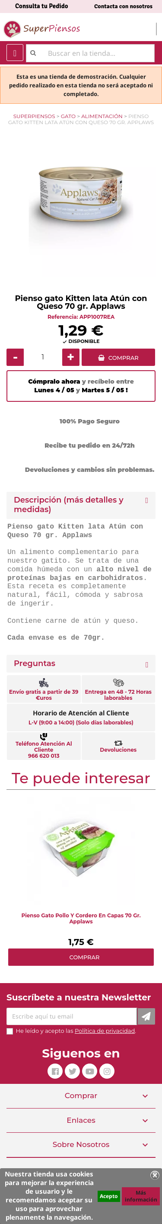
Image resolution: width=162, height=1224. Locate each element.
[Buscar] (90, 53)
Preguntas (34, 663)
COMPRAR (123, 357)
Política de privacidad (105, 1030)
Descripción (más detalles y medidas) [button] (69, 505)
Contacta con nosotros (123, 6)
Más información (141, 1196)
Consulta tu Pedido (41, 6)
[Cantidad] (43, 357)
